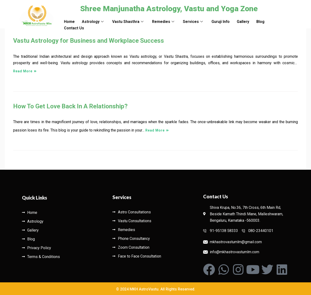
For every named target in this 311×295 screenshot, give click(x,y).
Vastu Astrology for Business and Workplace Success (88, 40)
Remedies (163, 21)
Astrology (93, 21)
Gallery (243, 21)
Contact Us (74, 28)
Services (193, 21)
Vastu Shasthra (127, 21)
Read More (25, 68)
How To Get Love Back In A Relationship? (70, 106)
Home (69, 21)
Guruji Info (220, 21)
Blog (260, 21)
